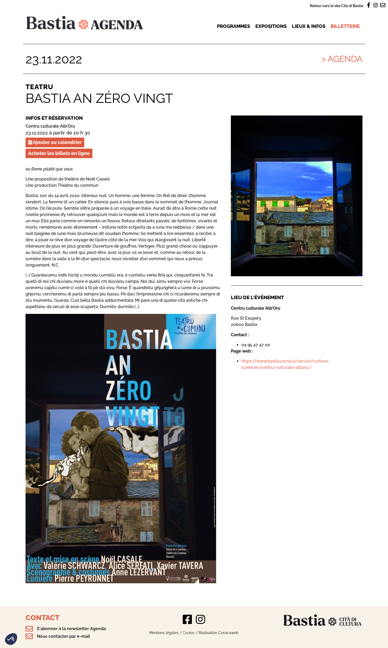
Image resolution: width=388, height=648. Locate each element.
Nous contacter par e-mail (63, 636)
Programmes (233, 26)
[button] (11, 639)
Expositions (271, 26)
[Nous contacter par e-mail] (29, 636)
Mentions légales (163, 632)
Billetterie (345, 26)
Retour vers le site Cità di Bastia (336, 5)
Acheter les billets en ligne (59, 153)
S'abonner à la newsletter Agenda (71, 628)
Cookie (188, 632)
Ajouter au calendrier (55, 142)
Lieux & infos (308, 26)
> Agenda (342, 59)
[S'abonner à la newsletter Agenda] (29, 628)
